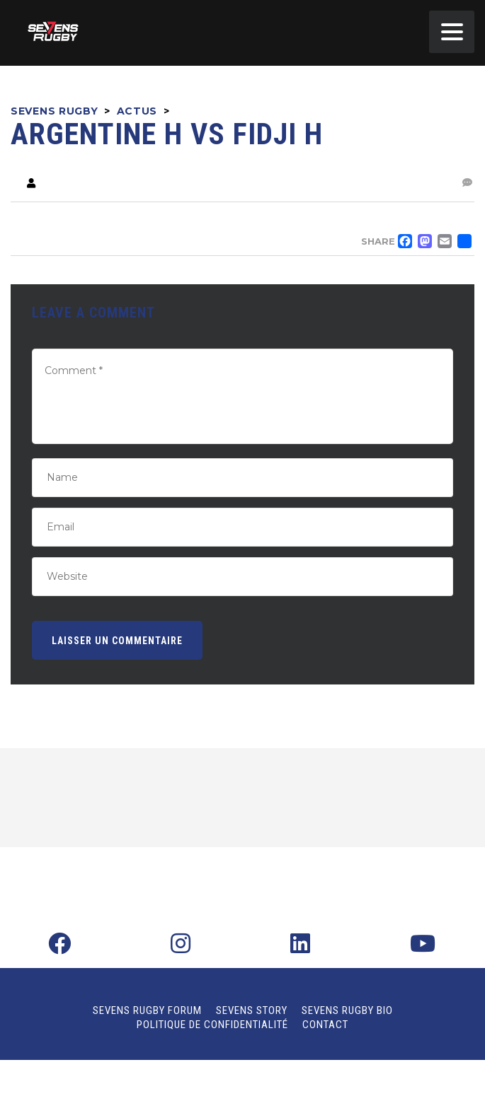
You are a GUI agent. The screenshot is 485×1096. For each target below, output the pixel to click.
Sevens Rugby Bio (347, 1010)
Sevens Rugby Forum (147, 1010)
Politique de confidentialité (212, 1024)
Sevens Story (251, 1010)
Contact (325, 1024)
